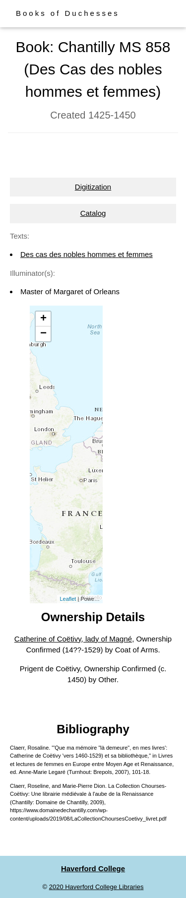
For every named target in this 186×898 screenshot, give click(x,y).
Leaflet (68, 599)
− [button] (43, 333)
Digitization (93, 187)
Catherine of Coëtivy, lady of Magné (73, 639)
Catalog (93, 213)
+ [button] (43, 319)
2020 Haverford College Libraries (96, 887)
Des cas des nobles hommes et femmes (86, 254)
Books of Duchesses (68, 13)
